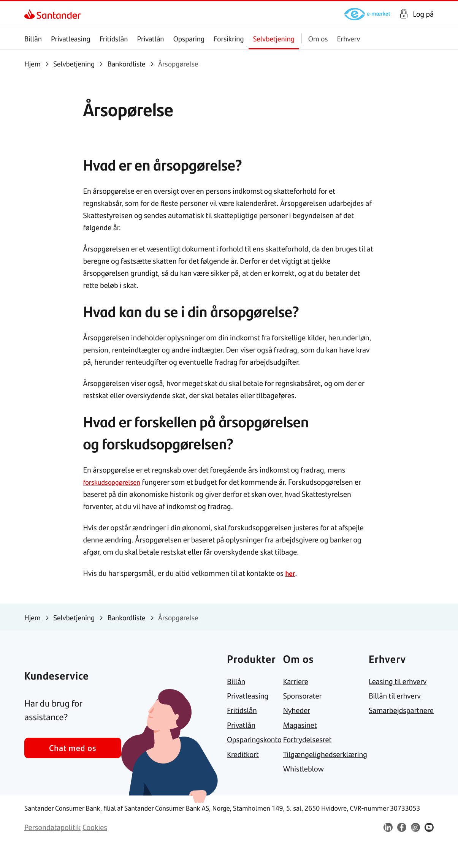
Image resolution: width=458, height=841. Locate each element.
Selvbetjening (274, 38)
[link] (31, 14)
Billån (33, 38)
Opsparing (189, 38)
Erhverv (348, 38)
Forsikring (229, 38)
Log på (423, 14)
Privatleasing (70, 38)
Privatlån (150, 38)
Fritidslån (114, 38)
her (290, 573)
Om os (318, 38)
